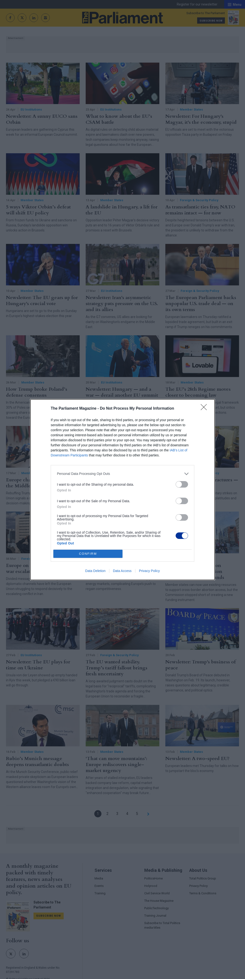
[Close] (205, 408)
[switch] (182, 484)
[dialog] (122, 489)
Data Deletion (95, 571)
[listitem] (122, 473)
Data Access (122, 571)
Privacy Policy (149, 571)
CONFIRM (88, 553)
